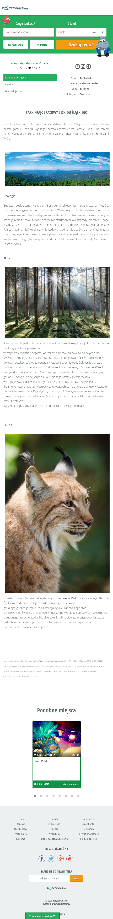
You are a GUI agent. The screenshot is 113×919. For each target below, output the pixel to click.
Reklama (20, 838)
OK (54, 915)
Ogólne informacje (15, 77)
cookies (48, 915)
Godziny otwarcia (71, 784)
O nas (21, 818)
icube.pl (61, 914)
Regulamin (88, 828)
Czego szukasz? (25, 23)
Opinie (9, 84)
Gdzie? (72, 23)
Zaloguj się (88, 818)
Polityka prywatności (88, 833)
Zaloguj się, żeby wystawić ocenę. (30, 63)
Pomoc (54, 818)
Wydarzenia (55, 833)
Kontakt (21, 823)
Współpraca (21, 833)
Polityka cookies (88, 838)
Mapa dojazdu (13, 91)
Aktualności (54, 823)
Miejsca (54, 828)
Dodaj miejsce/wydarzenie (54, 838)
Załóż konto (88, 823)
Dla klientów (20, 828)
